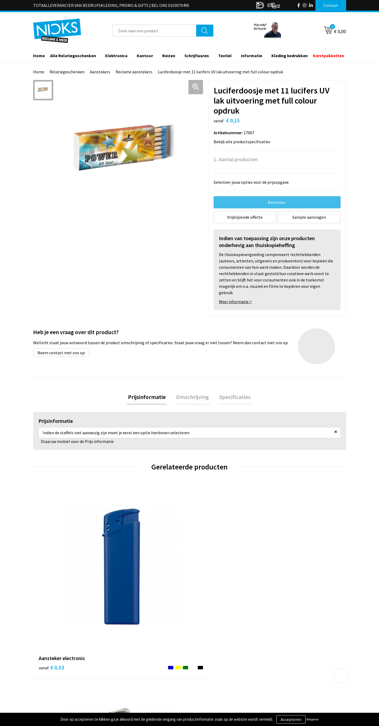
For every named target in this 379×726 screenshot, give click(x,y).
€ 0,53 (51, 571)
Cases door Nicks (133, 668)
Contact (203, 652)
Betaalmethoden (211, 668)
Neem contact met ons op (61, 352)
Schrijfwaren (196, 55)
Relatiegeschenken (67, 71)
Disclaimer (283, 676)
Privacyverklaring (289, 668)
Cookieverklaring (289, 660)
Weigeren (312, 719)
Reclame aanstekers (134, 71)
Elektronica (116, 55)
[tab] (149, 398)
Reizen (168, 55)
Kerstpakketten (328, 55)
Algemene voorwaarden (295, 652)
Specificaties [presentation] (232, 397)
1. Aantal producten (236, 159)
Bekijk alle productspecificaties (244, 141)
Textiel (225, 55)
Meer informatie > (235, 301)
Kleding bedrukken (289, 55)
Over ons (126, 652)
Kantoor (145, 55)
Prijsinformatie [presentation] (149, 397)
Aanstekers (100, 71)
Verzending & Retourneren (220, 660)
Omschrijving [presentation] (192, 397)
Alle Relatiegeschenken (73, 55)
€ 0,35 (129, 571)
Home (39, 55)
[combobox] (154, 31)
